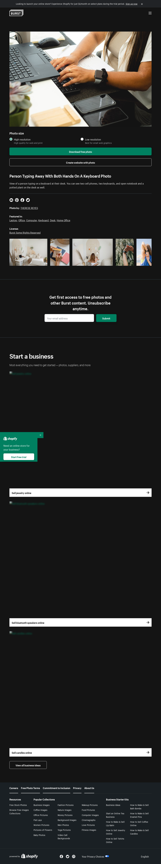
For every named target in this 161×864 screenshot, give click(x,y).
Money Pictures (65, 815)
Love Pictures (88, 824)
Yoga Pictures (64, 829)
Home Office (63, 220)
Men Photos (63, 824)
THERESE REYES (29, 208)
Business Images (42, 804)
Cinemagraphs (88, 819)
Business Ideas (113, 804)
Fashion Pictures (66, 804)
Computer (31, 220)
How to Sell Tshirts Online (115, 840)
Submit (106, 318)
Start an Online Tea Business (115, 815)
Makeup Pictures (90, 804)
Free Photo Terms (30, 788)
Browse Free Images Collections (19, 811)
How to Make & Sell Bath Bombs (139, 806)
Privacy (77, 788)
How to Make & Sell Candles (139, 831)
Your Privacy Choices (95, 856)
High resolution (22, 139)
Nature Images (64, 809)
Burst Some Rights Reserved (25, 232)
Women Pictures (41, 824)
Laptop (13, 220)
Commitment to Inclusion (56, 788)
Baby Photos (39, 835)
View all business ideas (28, 765)
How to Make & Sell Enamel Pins (139, 815)
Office (21, 220)
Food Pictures (88, 809)
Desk (52, 220)
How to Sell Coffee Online (139, 823)
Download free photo (80, 151)
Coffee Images (40, 809)
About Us (89, 788)
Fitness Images (89, 829)
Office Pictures (41, 815)
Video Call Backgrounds (64, 836)
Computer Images (90, 815)
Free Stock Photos (18, 804)
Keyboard (43, 220)
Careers (13, 788)
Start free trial (18, 457)
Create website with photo (80, 162)
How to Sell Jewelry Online (115, 831)
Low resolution (93, 139)
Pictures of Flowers (43, 829)
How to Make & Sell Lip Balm (115, 823)
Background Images (67, 819)
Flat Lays (38, 819)
